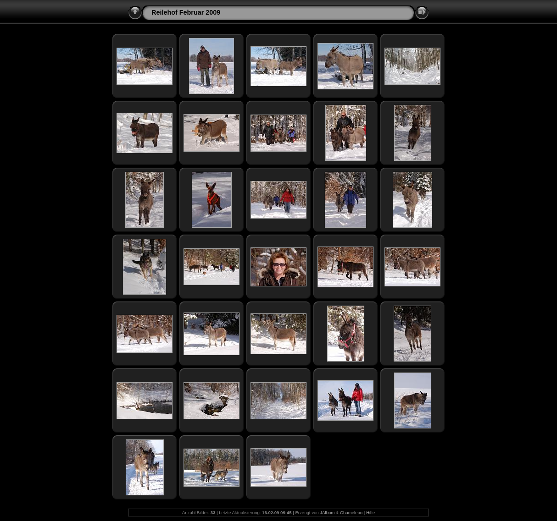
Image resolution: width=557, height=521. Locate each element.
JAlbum (327, 512)
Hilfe (370, 512)
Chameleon (351, 512)
